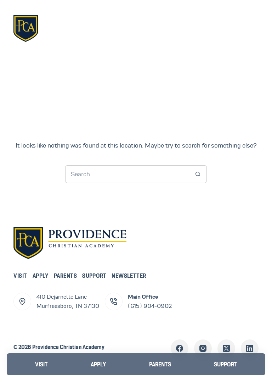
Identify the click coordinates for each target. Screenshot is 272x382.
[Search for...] (127, 174)
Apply (41, 275)
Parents (65, 275)
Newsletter (129, 275)
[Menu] (248, 28)
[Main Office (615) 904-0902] (114, 301)
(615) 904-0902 (150, 306)
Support (94, 275)
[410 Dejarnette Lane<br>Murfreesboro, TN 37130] (22, 301)
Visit (20, 275)
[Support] (225, 364)
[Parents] (160, 364)
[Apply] (98, 364)
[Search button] (198, 174)
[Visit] (41, 364)
